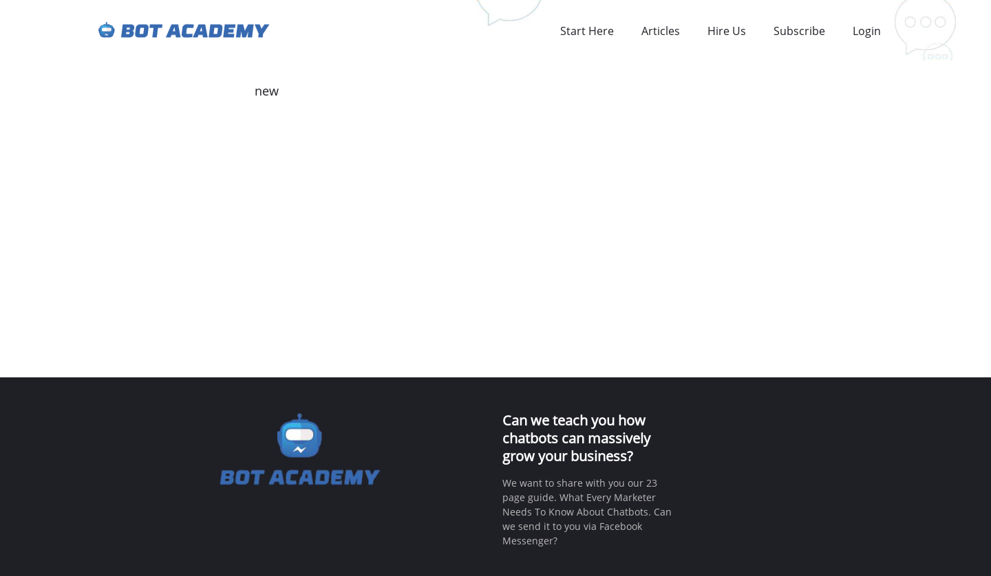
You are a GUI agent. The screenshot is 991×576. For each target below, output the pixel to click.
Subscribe (799, 30)
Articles (660, 30)
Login (867, 30)
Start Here (587, 30)
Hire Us (726, 30)
